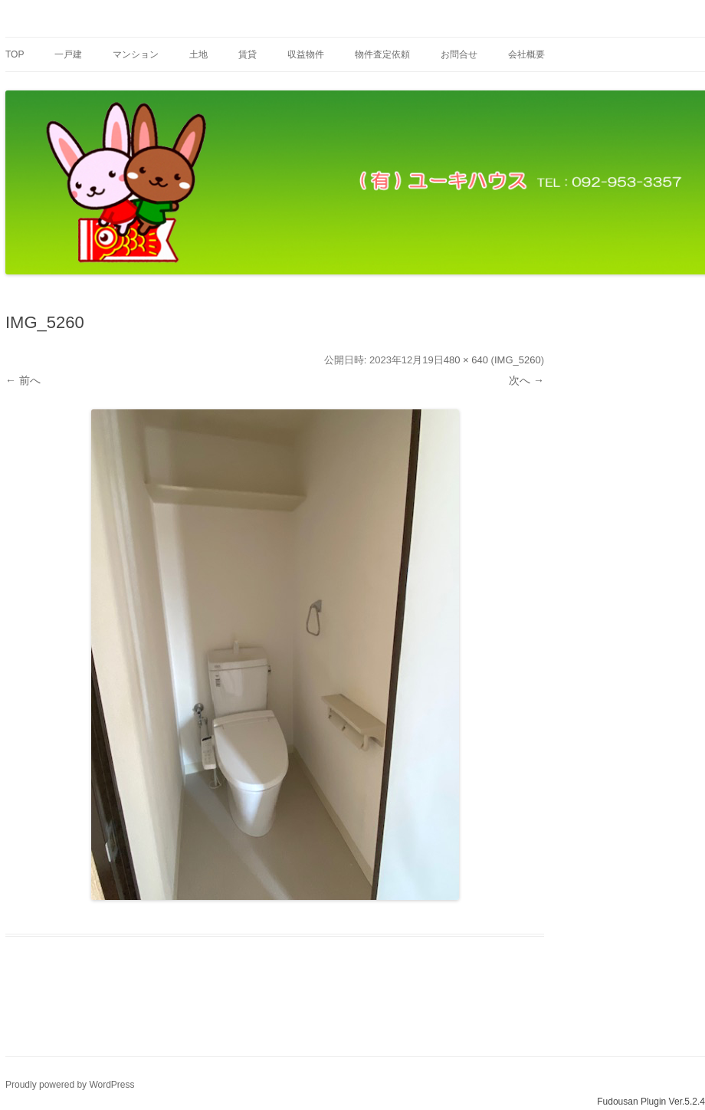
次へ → (526, 380)
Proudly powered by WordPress (70, 1084)
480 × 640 (466, 360)
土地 (198, 54)
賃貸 (247, 54)
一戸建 (68, 54)
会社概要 (526, 54)
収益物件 (305, 54)
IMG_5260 (517, 360)
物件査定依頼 (382, 54)
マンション (136, 54)
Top (14, 54)
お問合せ (459, 54)
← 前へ (23, 380)
